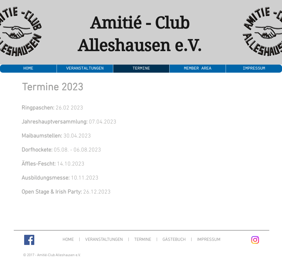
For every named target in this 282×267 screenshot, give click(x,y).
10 (49, 178)
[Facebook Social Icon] (29, 240)
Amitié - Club (140, 22)
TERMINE (142, 239)
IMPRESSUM (208, 239)
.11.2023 (87, 178)
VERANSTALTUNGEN (104, 239)
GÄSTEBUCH (174, 239)
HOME (68, 239)
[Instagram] (255, 240)
